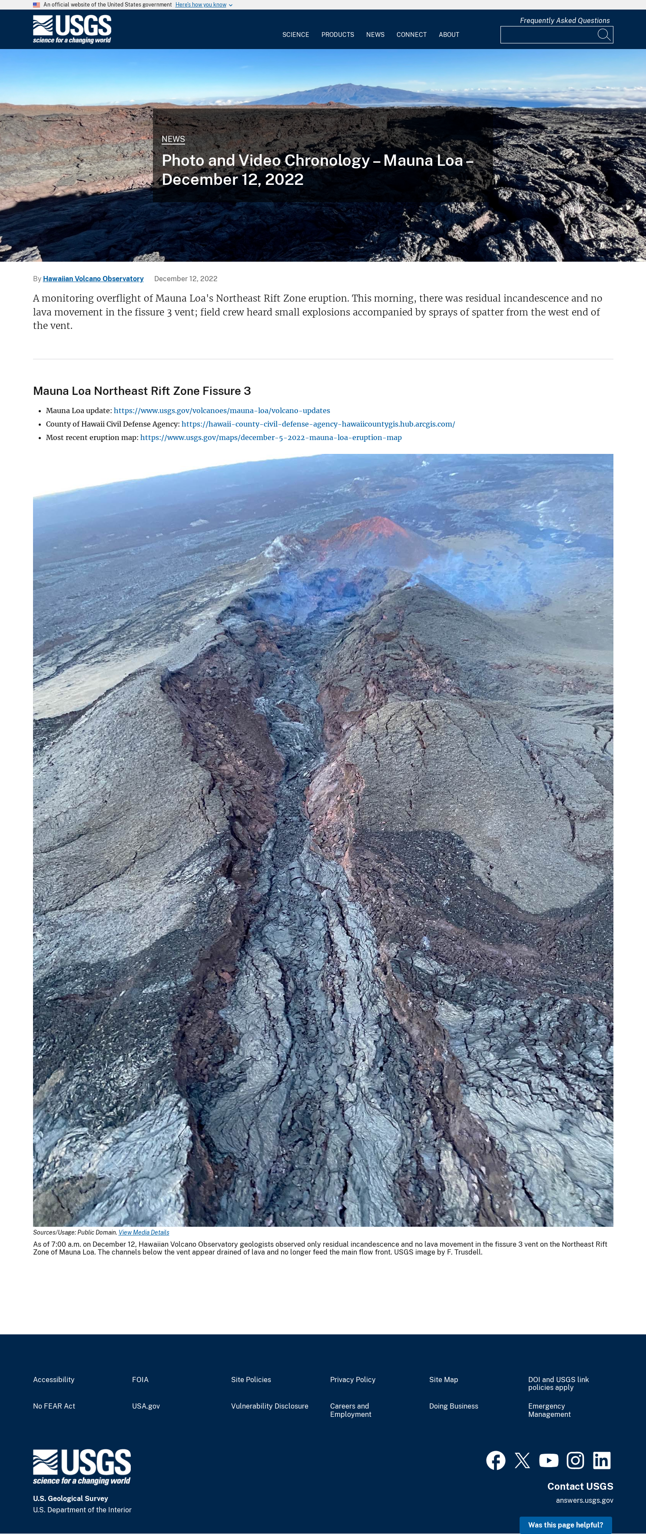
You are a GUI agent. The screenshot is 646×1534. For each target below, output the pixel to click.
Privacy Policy (353, 1380)
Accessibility (54, 1380)
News (375, 34)
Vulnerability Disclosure (269, 1406)
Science (295, 34)
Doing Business (453, 1406)
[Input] (556, 34)
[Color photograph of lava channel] (323, 155)
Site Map (443, 1380)
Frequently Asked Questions (565, 20)
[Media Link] (323, 841)
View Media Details (144, 1232)
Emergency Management (549, 1411)
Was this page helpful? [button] (565, 1525)
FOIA (140, 1380)
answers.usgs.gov (584, 1500)
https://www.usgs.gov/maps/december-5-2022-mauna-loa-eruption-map (271, 437)
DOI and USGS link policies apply (558, 1384)
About (449, 34)
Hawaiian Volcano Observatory (93, 279)
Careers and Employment (350, 1411)
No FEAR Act (54, 1406)
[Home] (72, 42)
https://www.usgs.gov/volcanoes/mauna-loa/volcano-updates (222, 410)
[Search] (604, 34)
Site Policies (251, 1380)
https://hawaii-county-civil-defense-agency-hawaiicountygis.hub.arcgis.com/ (318, 424)
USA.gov (146, 1406)
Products (337, 34)
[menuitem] (295, 29)
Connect (412, 34)
